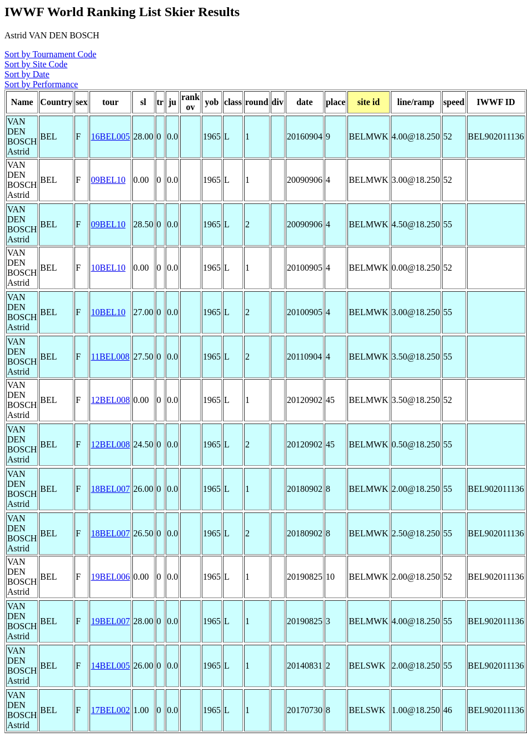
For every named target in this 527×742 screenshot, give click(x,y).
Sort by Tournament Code (50, 54)
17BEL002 (110, 710)
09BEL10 (108, 180)
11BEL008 (110, 356)
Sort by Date (26, 74)
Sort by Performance (41, 84)
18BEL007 (110, 489)
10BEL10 (108, 267)
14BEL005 (110, 665)
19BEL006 (110, 576)
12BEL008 (110, 400)
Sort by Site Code (35, 64)
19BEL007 (110, 621)
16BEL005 (110, 136)
